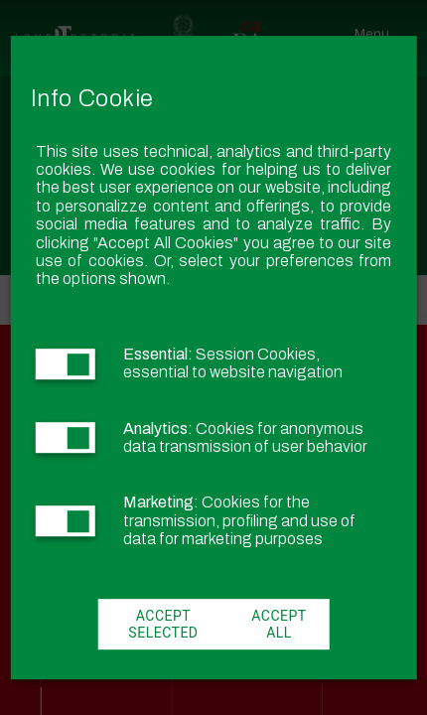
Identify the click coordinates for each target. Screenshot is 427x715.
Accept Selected (162, 624)
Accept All (278, 624)
